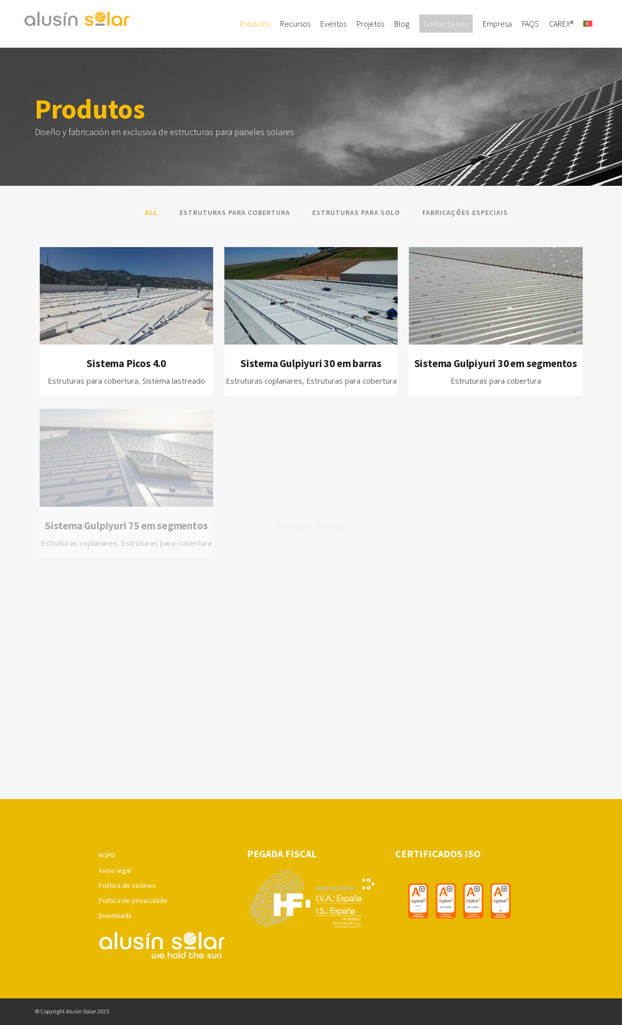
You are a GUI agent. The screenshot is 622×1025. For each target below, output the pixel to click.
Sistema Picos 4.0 (126, 363)
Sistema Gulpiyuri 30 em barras (311, 363)
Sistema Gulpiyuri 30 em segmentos (495, 363)
